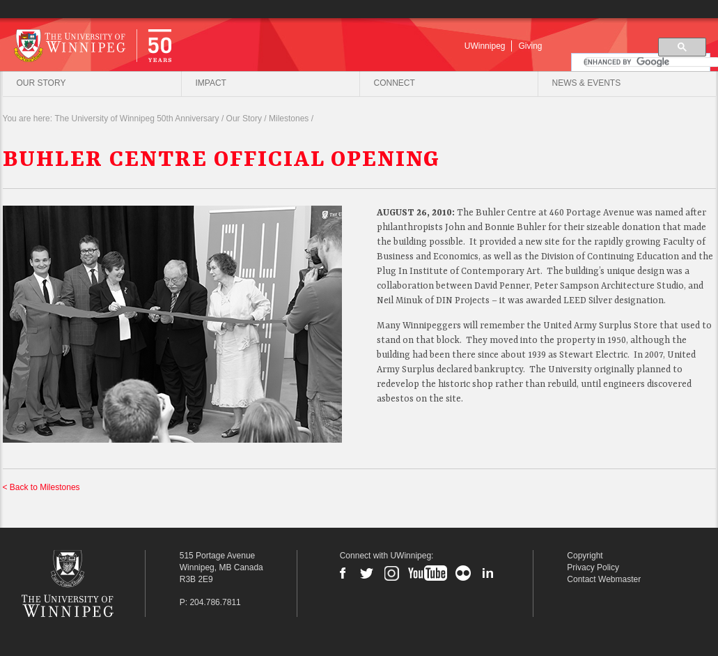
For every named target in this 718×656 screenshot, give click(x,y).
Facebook (342, 573)
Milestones (289, 118)
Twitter (367, 573)
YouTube (427, 573)
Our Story (41, 83)
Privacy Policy (593, 567)
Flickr (463, 573)
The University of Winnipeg (88, 583)
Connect (394, 83)
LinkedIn (487, 573)
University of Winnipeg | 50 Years (152, 44)
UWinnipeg (485, 46)
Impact (211, 83)
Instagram (391, 573)
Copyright (584, 555)
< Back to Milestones (41, 487)
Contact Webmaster (604, 579)
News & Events (586, 83)
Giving (530, 46)
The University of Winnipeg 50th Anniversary (136, 118)
